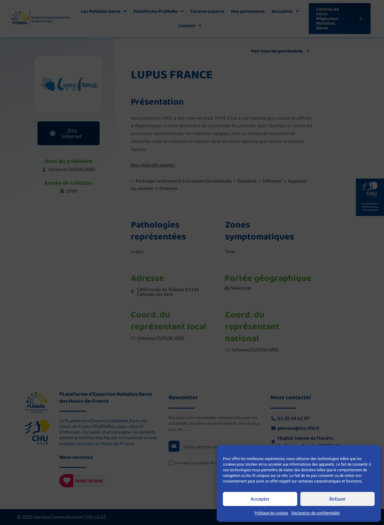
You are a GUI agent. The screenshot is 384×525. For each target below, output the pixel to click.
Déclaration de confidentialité (315, 513)
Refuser (337, 499)
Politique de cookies (271, 513)
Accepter (260, 499)
